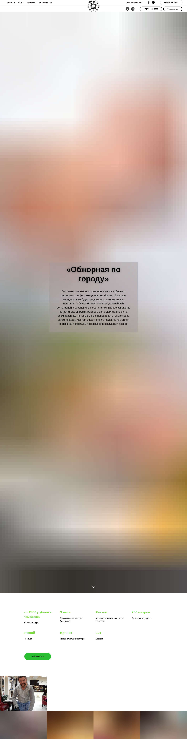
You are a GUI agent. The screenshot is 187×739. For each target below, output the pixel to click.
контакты (31, 2)
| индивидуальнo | (134, 2)
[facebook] (148, 2)
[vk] (133, 9)
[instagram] (127, 9)
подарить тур (45, 2)
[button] (172, 9)
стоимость (10, 2)
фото (20, 2)
